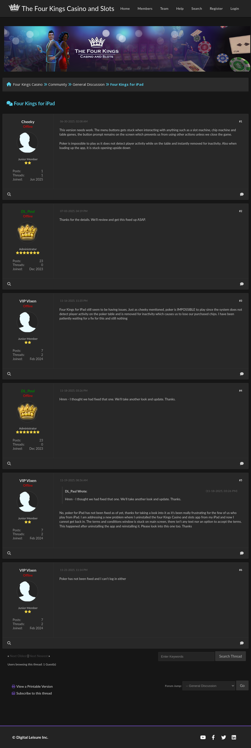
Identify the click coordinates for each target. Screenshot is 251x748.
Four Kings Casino (28, 84)
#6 (240, 569)
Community (57, 84)
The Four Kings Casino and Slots (61, 8)
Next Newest (38, 656)
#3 (240, 300)
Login (235, 8)
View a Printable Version (34, 686)
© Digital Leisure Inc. (30, 737)
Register (216, 8)
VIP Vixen (28, 301)
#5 (240, 480)
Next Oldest (18, 656)
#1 (240, 121)
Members (145, 8)
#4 (240, 390)
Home (125, 8)
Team (164, 8)
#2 (240, 211)
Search (196, 8)
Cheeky (27, 121)
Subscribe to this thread (34, 693)
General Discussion (89, 84)
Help (180, 8)
